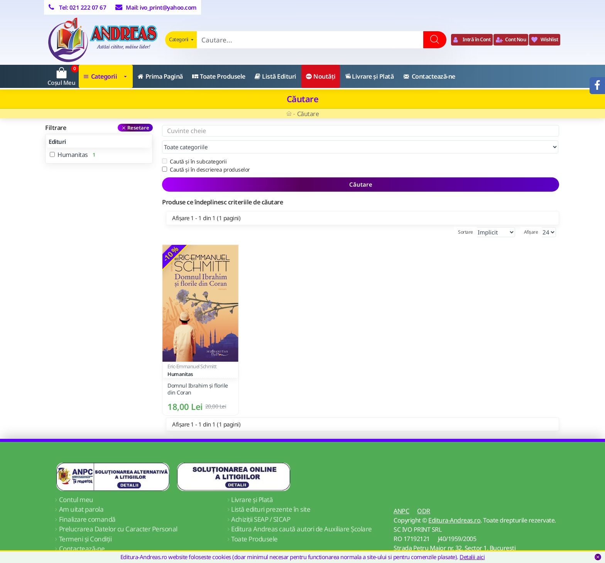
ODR (423, 495)
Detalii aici (472, 557)
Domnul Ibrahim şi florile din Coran (197, 374)
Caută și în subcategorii (194, 146)
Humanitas (180, 358)
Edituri (57, 141)
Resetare (138, 127)
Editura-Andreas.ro (454, 505)
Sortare (450, 216)
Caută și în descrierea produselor (206, 154)
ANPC (401, 495)
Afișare (531, 216)
